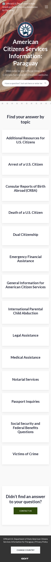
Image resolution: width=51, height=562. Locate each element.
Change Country (25, 550)
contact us (25, 511)
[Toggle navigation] (46, 6)
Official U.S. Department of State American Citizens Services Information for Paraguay (19, 6)
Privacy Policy (41, 542)
